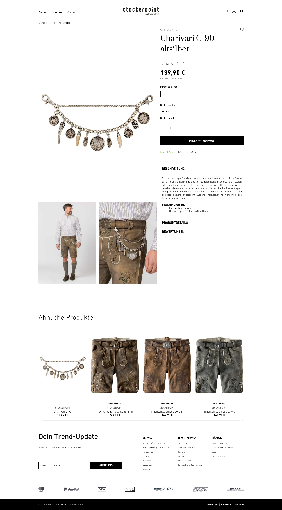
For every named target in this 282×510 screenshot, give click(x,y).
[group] (67, 243)
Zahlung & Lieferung (186, 447)
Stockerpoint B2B (220, 443)
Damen (42, 12)
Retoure (181, 452)
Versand (180, 78)
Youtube (238, 504)
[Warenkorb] (241, 11)
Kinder (71, 12)
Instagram (212, 504)
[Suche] (226, 11)
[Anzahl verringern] (163, 128)
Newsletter (148, 452)
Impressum (183, 443)
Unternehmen (218, 456)
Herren (57, 12)
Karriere (147, 460)
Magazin (146, 469)
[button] (39, 420)
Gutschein (147, 465)
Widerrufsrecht (185, 460)
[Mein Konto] (234, 11)
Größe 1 (166, 111)
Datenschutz (183, 456)
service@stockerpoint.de (160, 447)
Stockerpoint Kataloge (222, 447)
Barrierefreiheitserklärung (190, 465)
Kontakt (146, 456)
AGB (214, 452)
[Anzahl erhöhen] (178, 128)
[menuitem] (165, 93)
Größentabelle (168, 118)
